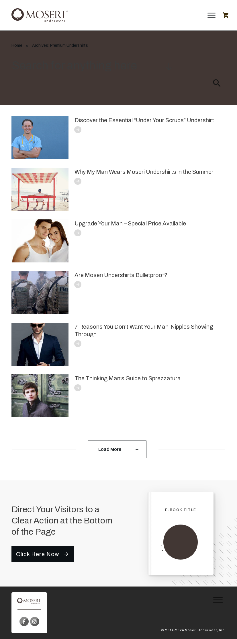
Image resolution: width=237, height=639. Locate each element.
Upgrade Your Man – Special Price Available (130, 223)
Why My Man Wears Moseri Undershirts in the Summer (144, 172)
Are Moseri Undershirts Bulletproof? (121, 275)
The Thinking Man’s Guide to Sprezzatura (128, 378)
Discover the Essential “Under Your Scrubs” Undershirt (144, 120)
